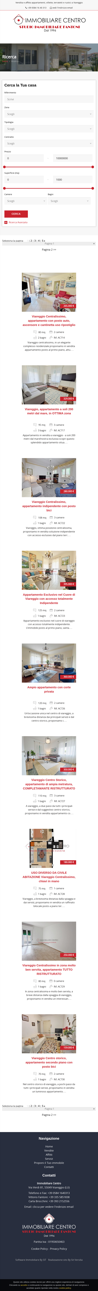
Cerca (16, 214)
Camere (8, 194)
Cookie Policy (39, 1248)
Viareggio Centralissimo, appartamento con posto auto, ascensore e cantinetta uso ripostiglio (49, 321)
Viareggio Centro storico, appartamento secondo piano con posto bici (49, 1062)
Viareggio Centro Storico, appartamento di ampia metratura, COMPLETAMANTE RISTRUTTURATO (49, 784)
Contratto (9, 137)
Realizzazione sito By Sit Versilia (65, 1259)
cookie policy (65, 1289)
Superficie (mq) (11, 173)
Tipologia (8, 122)
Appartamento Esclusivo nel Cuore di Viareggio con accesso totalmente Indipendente (49, 599)
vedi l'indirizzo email (61, 7)
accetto (24, 1286)
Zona (6, 107)
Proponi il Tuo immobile (49, 1163)
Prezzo (7, 151)
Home (5, 61)
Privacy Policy (58, 1248)
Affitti (49, 1154)
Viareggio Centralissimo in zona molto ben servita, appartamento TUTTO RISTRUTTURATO (49, 969)
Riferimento (10, 92)
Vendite (49, 1150)
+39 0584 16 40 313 (36, 7)
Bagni (50, 194)
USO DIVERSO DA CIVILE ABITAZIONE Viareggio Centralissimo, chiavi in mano (49, 877)
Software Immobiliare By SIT (30, 1259)
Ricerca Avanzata (15, 222)
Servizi (49, 1158)
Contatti (49, 1167)
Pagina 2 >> (49, 249)
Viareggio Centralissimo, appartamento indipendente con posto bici (49, 506)
